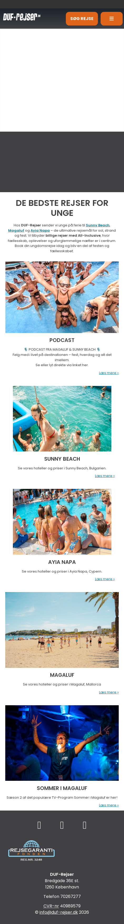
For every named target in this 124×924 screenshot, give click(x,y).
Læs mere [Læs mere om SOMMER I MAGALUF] (107, 805)
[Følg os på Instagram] (84, 825)
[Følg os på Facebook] (39, 825)
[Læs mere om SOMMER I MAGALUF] (62, 754)
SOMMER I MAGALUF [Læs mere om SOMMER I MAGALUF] (62, 788)
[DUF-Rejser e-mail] (58, 912)
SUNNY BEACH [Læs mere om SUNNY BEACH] (62, 458)
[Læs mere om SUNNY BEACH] (62, 430)
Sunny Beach (98, 225)
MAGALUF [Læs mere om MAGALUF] (62, 675)
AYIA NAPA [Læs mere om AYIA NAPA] (62, 562)
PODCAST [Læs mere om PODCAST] (62, 340)
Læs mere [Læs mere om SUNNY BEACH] (103, 475)
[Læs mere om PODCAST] (62, 316)
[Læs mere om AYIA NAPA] (62, 533)
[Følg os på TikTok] (62, 825)
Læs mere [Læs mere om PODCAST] (107, 372)
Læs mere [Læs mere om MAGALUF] (107, 692)
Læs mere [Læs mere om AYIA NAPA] (103, 579)
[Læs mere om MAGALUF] (62, 641)
